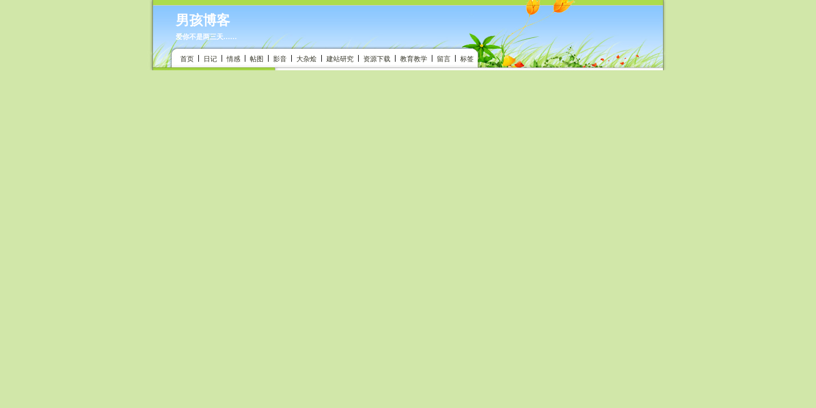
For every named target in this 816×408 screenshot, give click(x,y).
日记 (210, 59)
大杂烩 (306, 59)
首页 (187, 59)
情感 (233, 59)
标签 (467, 59)
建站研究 (340, 59)
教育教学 (413, 59)
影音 (280, 59)
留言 (443, 59)
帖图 (257, 59)
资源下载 (376, 59)
